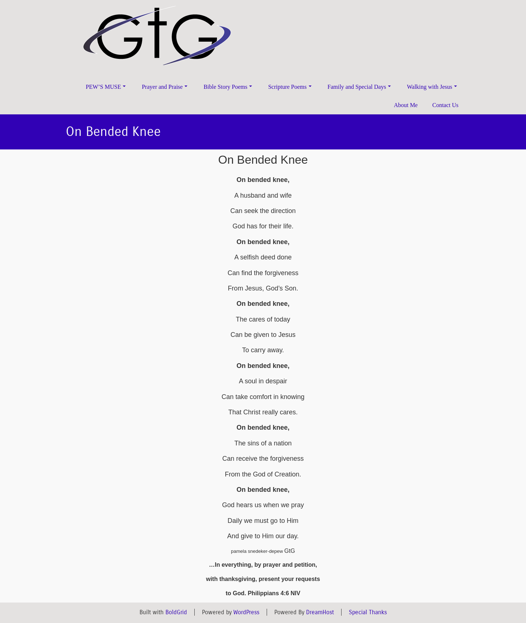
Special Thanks (368, 612)
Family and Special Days (359, 87)
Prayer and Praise (164, 87)
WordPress (246, 612)
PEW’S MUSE (106, 87)
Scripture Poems (289, 87)
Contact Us (445, 105)
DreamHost (320, 612)
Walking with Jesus (432, 87)
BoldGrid (176, 612)
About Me (406, 105)
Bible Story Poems (227, 87)
